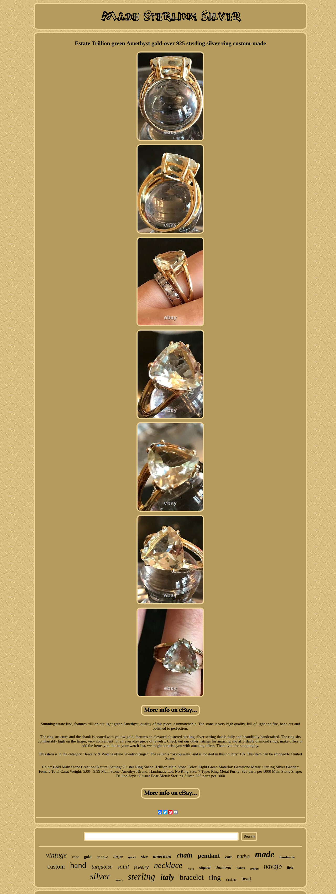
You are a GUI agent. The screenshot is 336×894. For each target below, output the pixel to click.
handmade (287, 857)
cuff (228, 857)
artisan (254, 868)
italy (167, 877)
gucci (132, 857)
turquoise (102, 867)
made (264, 854)
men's (119, 880)
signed (205, 867)
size (144, 856)
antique (102, 857)
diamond (223, 867)
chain (185, 855)
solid (123, 866)
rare (75, 857)
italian (241, 868)
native (243, 856)
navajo (273, 866)
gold (88, 857)
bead (246, 878)
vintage (56, 855)
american (162, 856)
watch (191, 868)
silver (100, 876)
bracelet (192, 877)
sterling (141, 876)
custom (56, 866)
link (290, 868)
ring (215, 877)
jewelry (141, 867)
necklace (168, 865)
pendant (209, 855)
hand (78, 865)
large (118, 856)
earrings (231, 879)
